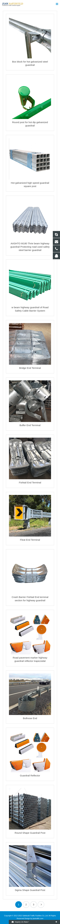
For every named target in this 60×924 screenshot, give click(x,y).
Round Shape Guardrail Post (30, 832)
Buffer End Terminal (30, 425)
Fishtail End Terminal (30, 482)
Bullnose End (30, 718)
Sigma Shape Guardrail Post (30, 890)
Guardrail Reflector (30, 775)
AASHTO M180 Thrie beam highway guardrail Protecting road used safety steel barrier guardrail (30, 246)
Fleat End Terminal (30, 539)
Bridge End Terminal (30, 368)
